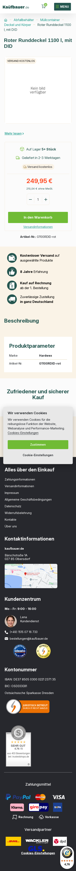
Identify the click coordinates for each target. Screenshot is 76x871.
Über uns (11, 526)
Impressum (12, 492)
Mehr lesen (13, 133)
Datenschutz (13, 506)
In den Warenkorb (38, 217)
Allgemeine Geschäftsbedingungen (28, 499)
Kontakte (10, 519)
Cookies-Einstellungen (38, 853)
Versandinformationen (38, 226)
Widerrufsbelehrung (18, 513)
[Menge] (38, 199)
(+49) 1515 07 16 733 (23, 632)
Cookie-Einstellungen (38, 455)
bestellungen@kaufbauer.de (29, 638)
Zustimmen (38, 444)
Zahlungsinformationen (20, 479)
